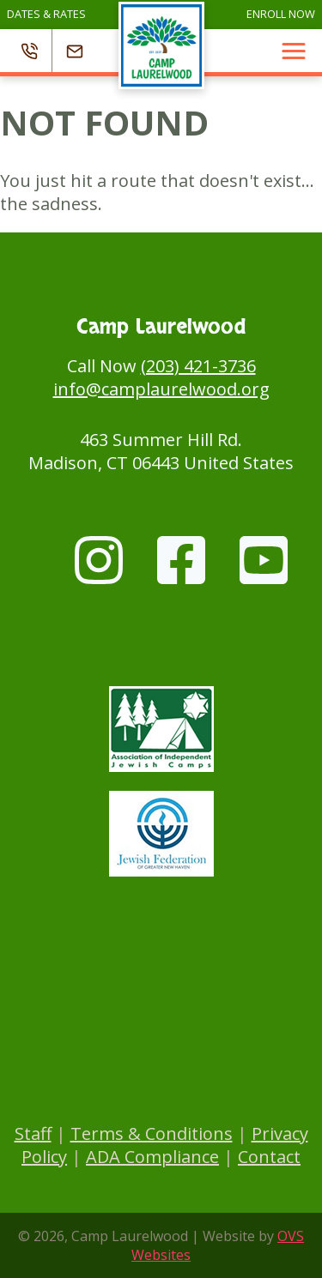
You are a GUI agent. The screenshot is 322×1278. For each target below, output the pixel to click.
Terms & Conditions (151, 1133)
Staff (33, 1133)
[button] (293, 50)
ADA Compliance (152, 1156)
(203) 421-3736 (198, 365)
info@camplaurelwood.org (161, 389)
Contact (269, 1156)
